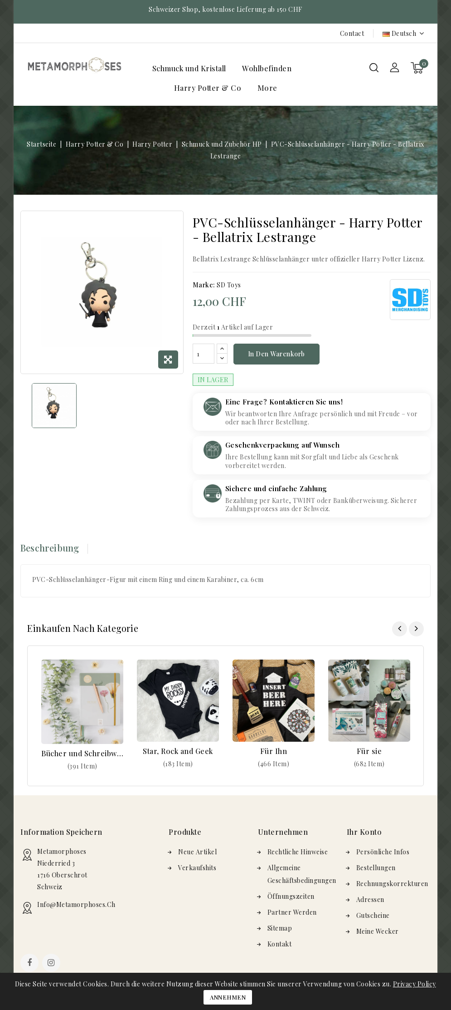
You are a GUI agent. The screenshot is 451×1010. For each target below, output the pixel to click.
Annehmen (228, 997)
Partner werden (292, 912)
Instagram (52, 964)
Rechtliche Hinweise (297, 851)
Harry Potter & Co (208, 88)
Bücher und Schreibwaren (82, 753)
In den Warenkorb (276, 354)
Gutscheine (373, 915)
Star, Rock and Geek (178, 751)
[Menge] (203, 354)
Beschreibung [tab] (49, 548)
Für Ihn (273, 751)
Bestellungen (376, 867)
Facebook (30, 964)
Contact (352, 33)
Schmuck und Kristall (189, 68)
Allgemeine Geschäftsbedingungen (301, 874)
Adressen (370, 899)
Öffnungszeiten (291, 896)
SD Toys (229, 285)
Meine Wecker (377, 931)
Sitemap (279, 928)
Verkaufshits (197, 867)
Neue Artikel (197, 851)
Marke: (204, 285)
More (267, 88)
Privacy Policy (414, 984)
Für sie (369, 751)
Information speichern (61, 832)
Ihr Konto (364, 832)
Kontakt (279, 944)
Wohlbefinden (266, 68)
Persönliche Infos (383, 851)
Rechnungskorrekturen (392, 883)
